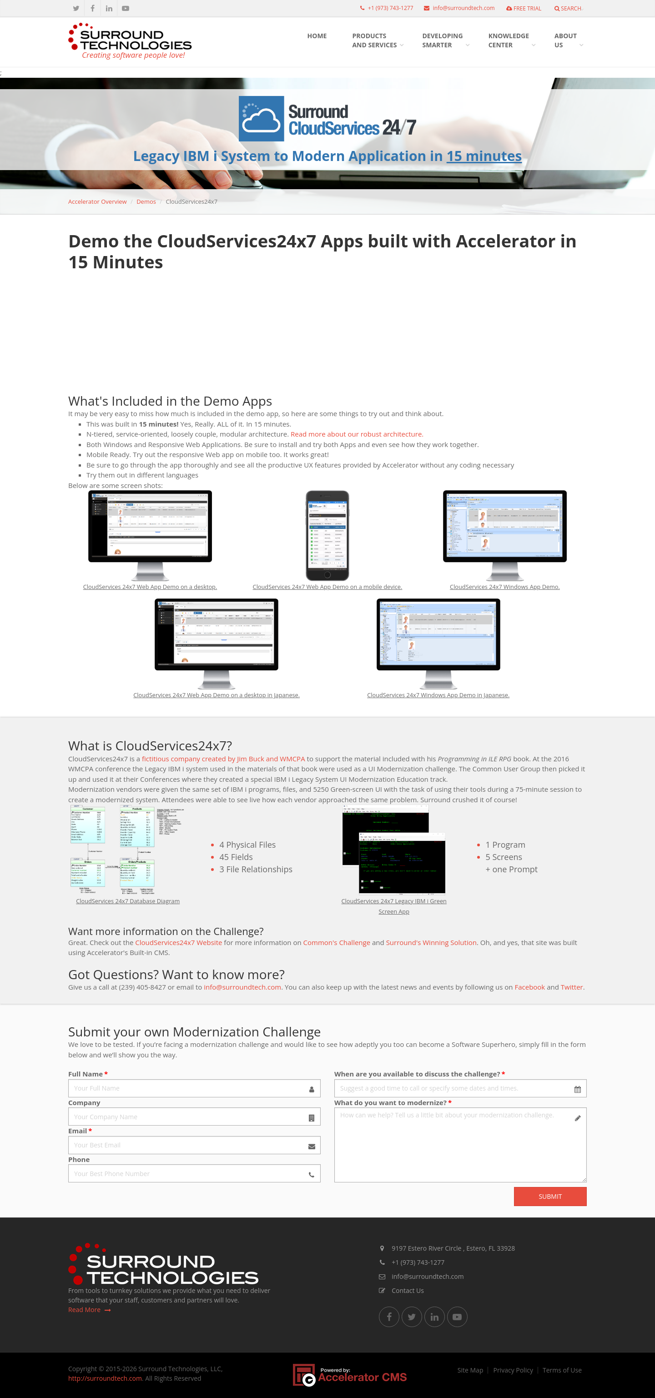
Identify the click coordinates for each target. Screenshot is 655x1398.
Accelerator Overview (97, 201)
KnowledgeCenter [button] (509, 40)
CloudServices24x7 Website (178, 942)
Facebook (529, 986)
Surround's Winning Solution (431, 942)
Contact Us (401, 1290)
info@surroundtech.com (457, 8)
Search (567, 8)
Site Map (471, 1370)
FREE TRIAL (523, 8)
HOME (317, 35)
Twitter (572, 986)
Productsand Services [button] (374, 40)
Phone (79, 1159)
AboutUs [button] (565, 40)
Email (77, 1130)
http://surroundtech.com (105, 1378)
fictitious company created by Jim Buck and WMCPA (223, 758)
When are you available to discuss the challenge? (417, 1073)
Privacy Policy (513, 1370)
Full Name (85, 1073)
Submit (550, 1196)
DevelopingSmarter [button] (443, 40)
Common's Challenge (337, 942)
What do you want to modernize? (390, 1102)
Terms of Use (562, 1370)
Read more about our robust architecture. (357, 433)
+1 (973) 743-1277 (384, 8)
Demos (146, 201)
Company (84, 1102)
